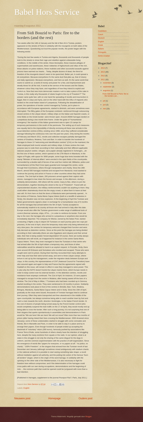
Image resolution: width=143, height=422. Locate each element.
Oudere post (85, 398)
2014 (103, 68)
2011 (103, 80)
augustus (107, 90)
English (26, 388)
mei (104, 109)
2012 (103, 76)
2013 (103, 72)
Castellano (102, 31)
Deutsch (101, 38)
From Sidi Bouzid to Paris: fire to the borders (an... (115, 95)
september (107, 87)
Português (102, 52)
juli (104, 101)
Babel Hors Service (46, 12)
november (107, 83)
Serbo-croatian (104, 56)
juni (104, 105)
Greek (100, 45)
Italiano (101, 49)
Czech (100, 34)
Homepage (54, 398)
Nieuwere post (22, 398)
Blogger (88, 416)
